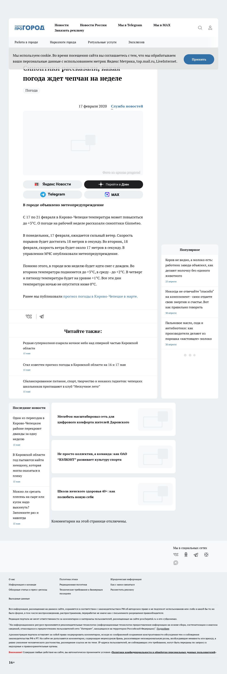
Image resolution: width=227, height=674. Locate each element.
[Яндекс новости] (52, 184)
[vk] (29, 316)
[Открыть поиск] (200, 28)
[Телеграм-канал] (52, 195)
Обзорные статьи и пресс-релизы (28, 589)
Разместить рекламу (122, 589)
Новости (62, 25)
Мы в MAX (162, 25)
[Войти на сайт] (210, 28)
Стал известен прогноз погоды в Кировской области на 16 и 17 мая (83, 368)
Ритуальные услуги (102, 42)
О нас (12, 579)
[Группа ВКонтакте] (176, 554)
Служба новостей (127, 106)
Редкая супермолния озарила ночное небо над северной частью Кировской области (83, 348)
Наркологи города (63, 42)
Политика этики (69, 579)
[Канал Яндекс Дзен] (113, 184)
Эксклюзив (136, 42)
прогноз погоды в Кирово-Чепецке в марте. (100, 296)
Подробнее (163, 628)
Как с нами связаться (123, 584)
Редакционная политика (73, 584)
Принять (199, 59)
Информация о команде (22, 584)
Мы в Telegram (130, 25)
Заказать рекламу (69, 30)
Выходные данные (19, 598)
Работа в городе (26, 42)
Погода (31, 90)
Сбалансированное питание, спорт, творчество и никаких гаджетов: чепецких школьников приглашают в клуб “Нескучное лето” (83, 386)
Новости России (93, 25)
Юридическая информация (126, 579)
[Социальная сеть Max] (113, 195)
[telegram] (43, 316)
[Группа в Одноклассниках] (186, 554)
